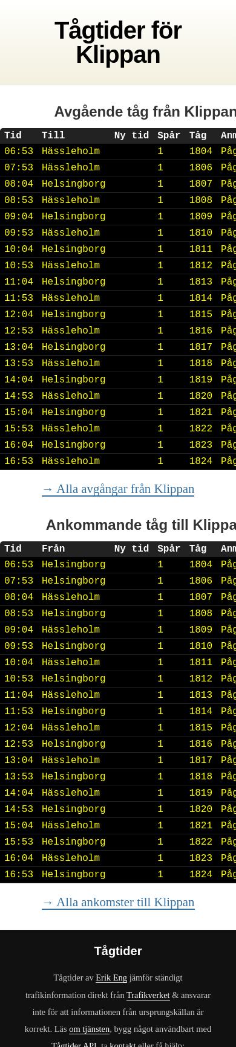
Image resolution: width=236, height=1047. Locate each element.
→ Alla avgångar (118, 488)
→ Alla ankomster (118, 902)
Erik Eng (111, 977)
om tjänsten (89, 1029)
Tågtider (99, 30)
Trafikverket (148, 995)
